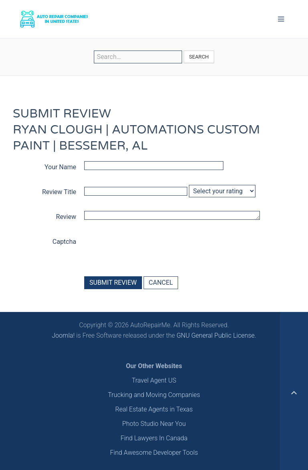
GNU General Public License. (216, 335)
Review (66, 217)
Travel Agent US (154, 380)
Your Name (60, 167)
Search (199, 57)
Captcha (64, 241)
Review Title (59, 192)
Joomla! (63, 335)
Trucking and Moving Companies (154, 395)
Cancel (161, 282)
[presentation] (145, 250)
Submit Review (113, 282)
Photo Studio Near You (154, 423)
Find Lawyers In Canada (153, 438)
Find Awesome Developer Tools (154, 452)
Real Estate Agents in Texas (153, 409)
